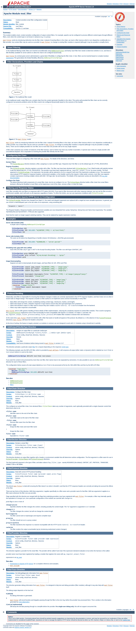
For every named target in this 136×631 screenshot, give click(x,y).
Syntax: (9, 333)
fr (112, 16)
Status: (5, 22)
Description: (7, 20)
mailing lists (126, 620)
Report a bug (120, 70)
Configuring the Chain (123, 32)
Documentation (22, 9)
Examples (119, 44)
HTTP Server (13, 9)
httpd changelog (121, 66)
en (109, 16)
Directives (116, 4)
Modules (109, 4)
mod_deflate (53, 350)
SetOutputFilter (16, 383)
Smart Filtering (121, 26)
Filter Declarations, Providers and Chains (25, 62)
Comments (120, 76)
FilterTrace (119, 60)
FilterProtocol (120, 57)
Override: (9, 337)
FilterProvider (120, 59)
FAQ (121, 4)
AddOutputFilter (57, 51)
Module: (9, 341)
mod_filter (7, 40)
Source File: (7, 26)
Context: (9, 335)
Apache (5, 9)
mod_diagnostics (24, 602)
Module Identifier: (9, 24)
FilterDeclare (119, 55)
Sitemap (132, 4)
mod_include (14, 566)
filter (33, 347)
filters (11, 385)
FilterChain (119, 54)
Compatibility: (8, 28)
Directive (32, 327)
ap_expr (19, 557)
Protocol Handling (122, 46)
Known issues (121, 68)
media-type (65, 347)
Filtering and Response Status (20, 188)
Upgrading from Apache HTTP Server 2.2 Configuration (123, 40)
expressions (10, 58)
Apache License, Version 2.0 (22, 627)
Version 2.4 (32, 9)
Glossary (126, 4)
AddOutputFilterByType (122, 52)
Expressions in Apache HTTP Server (21, 564)
